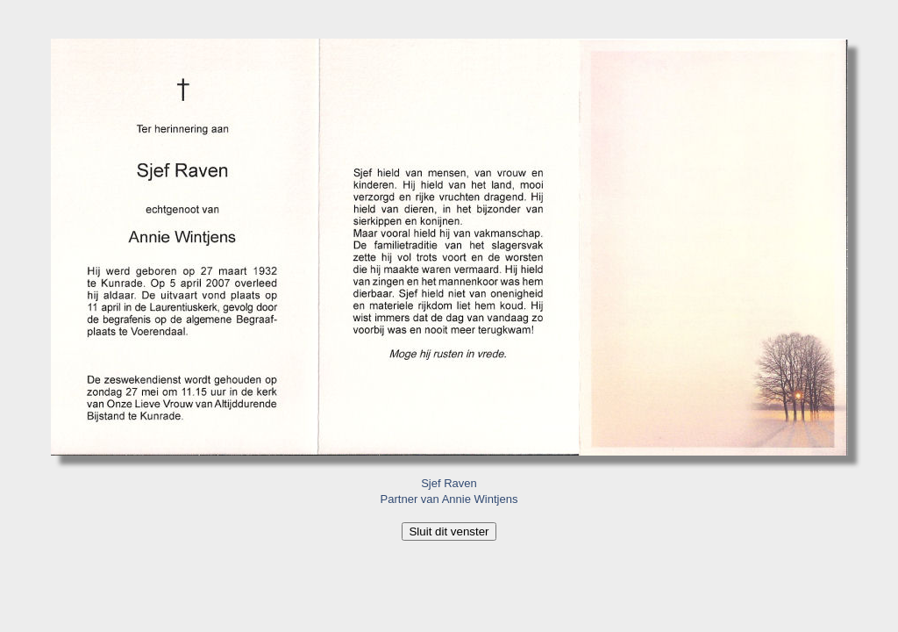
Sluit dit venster (448, 531)
